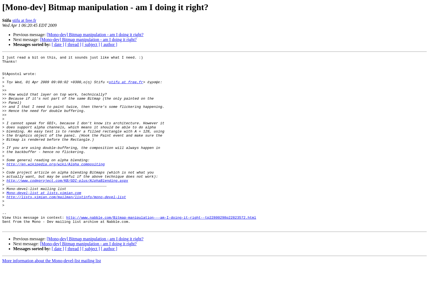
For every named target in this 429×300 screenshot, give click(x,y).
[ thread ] (73, 44)
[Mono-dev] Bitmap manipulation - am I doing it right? (95, 34)
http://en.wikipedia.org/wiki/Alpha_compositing (56, 186)
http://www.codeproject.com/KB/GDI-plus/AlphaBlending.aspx (67, 205)
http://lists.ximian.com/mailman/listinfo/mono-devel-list (66, 225)
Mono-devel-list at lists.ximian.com (44, 220)
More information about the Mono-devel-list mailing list (51, 295)
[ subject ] (91, 44)
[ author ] (109, 44)
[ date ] (58, 44)
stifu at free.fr (24, 20)
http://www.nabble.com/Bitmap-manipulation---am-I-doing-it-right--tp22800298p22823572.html (161, 250)
